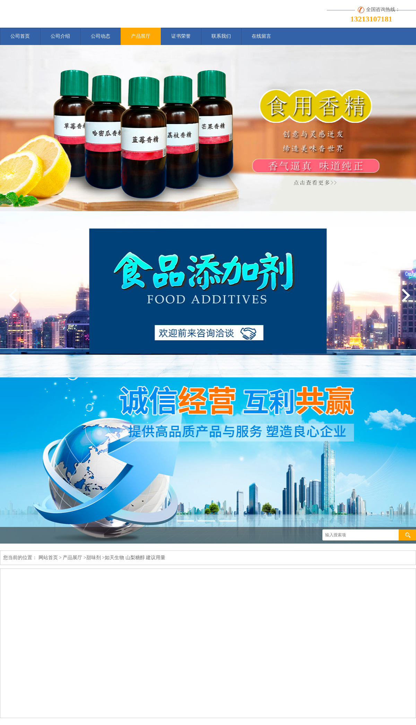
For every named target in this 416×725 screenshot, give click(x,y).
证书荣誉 (181, 36)
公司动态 (100, 36)
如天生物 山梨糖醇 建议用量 (135, 557)
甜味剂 (93, 557)
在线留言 (261, 36)
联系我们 (221, 36)
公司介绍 (60, 36)
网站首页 (48, 557)
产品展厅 (140, 36)
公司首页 (20, 36)
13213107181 (371, 19)
